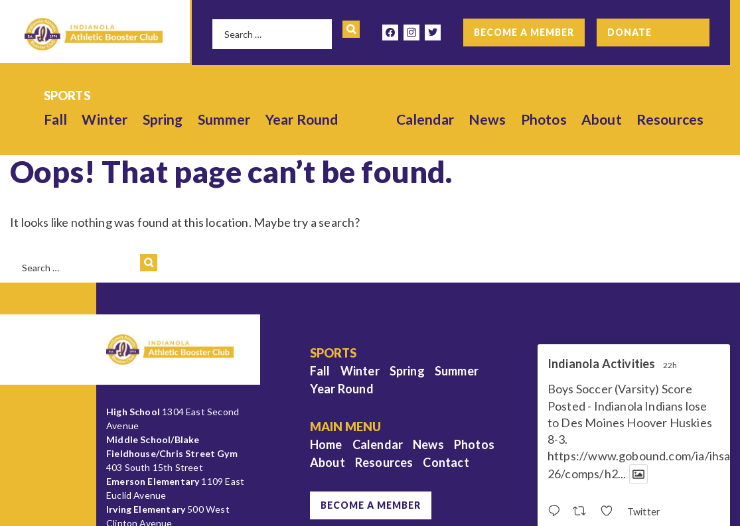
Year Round (301, 119)
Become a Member (524, 32)
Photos (544, 119)
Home (326, 444)
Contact (446, 462)
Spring (163, 119)
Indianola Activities (602, 364)
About (601, 119)
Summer (224, 119)
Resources (670, 119)
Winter (104, 119)
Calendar (425, 119)
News (487, 119)
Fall (56, 119)
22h (670, 365)
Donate (629, 32)
